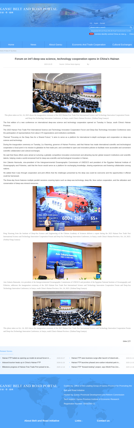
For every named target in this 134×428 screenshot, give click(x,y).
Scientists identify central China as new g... (111, 34)
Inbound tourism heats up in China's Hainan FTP (21, 362)
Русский (102, 23)
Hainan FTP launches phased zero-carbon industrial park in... (95, 362)
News (33, 44)
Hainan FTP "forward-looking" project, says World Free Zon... (95, 367)
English (96, 23)
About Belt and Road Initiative (41, 420)
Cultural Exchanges (122, 44)
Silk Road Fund (115, 31)
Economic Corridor (125, 31)
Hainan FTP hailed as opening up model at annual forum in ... (26, 358)
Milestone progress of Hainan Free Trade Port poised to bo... (26, 367)
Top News (13, 51)
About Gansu (55, 44)
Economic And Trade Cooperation (89, 44)
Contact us (103, 420)
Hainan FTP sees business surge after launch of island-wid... (95, 358)
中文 (91, 23)
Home (11, 44)
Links (78, 420)
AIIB (108, 31)
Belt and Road (102, 31)
